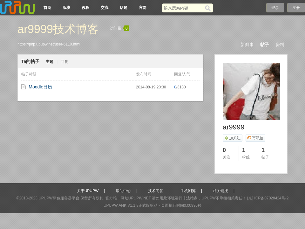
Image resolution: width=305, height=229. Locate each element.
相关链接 (220, 191)
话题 (123, 7)
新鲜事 (247, 44)
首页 (47, 7)
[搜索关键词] (183, 7)
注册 (296, 7)
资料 (279, 44)
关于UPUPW (88, 191)
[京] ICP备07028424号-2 (267, 198)
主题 (49, 61)
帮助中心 (123, 191)
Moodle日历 (40, 86)
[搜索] (209, 7)
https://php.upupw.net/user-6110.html (48, 44)
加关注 (232, 138)
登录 (275, 7)
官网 (142, 7)
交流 (104, 7)
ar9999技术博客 (58, 29)
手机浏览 (188, 191)
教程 (85, 7)
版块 (66, 7)
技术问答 (155, 191)
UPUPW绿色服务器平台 (58, 198)
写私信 (255, 138)
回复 (64, 61)
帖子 (264, 44)
